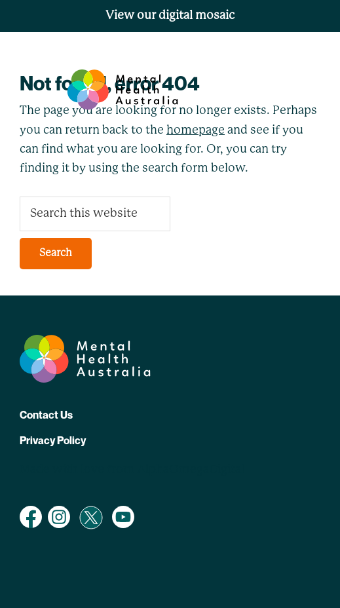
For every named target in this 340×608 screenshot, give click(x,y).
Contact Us (46, 414)
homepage (195, 130)
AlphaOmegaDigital (190, 470)
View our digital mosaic (170, 15)
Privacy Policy (53, 440)
